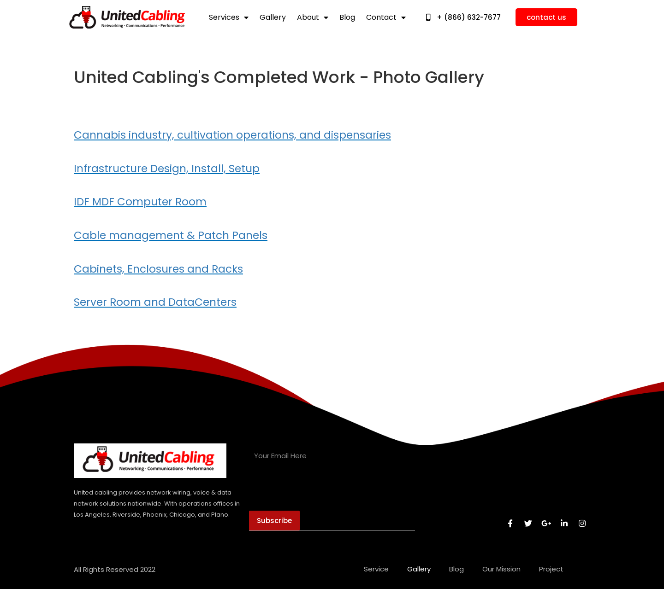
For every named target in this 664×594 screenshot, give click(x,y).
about (312, 17)
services (229, 17)
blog (347, 17)
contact (386, 17)
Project (551, 574)
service (376, 574)
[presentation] (319, 493)
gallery (273, 17)
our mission (501, 574)
